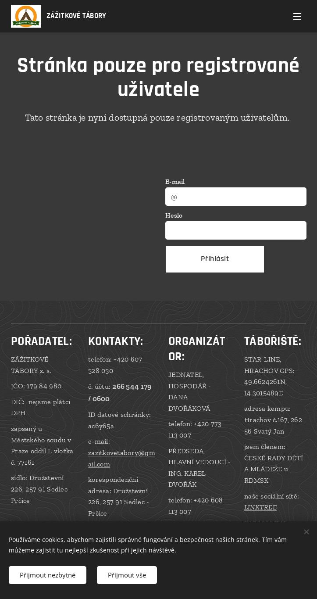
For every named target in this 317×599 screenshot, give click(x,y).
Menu (297, 16)
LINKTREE (260, 507)
